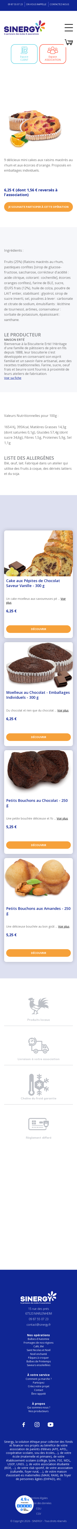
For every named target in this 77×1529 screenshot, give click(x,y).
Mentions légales (38, 1498)
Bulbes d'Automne (38, 1339)
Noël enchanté (38, 1354)
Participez (38, 1382)
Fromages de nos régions (38, 1342)
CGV (38, 1513)
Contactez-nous (59, 4)
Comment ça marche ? (39, 1379)
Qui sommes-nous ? (38, 1407)
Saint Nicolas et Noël (39, 1350)
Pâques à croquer (38, 1357)
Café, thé (38, 1346)
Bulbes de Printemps (38, 1361)
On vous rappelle (36, 4)
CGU (38, 1508)
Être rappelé (38, 1393)
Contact (38, 1390)
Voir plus (63, 710)
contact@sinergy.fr (38, 1325)
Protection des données (38, 1503)
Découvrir (38, 629)
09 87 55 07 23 (15, 4)
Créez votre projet (38, 1386)
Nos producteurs (38, 1411)
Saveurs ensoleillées (38, 1365)
